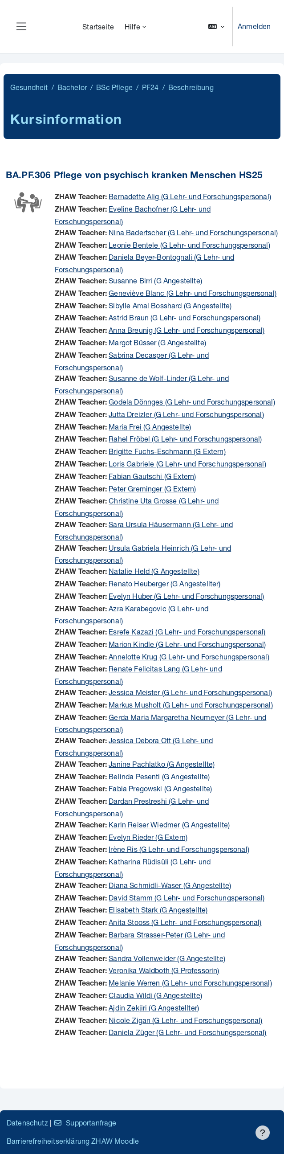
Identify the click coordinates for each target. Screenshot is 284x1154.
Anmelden (254, 26)
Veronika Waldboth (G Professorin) (164, 970)
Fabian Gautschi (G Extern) (152, 476)
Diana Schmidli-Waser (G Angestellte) (170, 885)
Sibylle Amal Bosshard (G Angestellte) (170, 305)
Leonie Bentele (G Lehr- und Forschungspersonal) (189, 245)
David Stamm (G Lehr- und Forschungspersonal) (186, 897)
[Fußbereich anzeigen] (263, 1132)
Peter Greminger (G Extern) (152, 488)
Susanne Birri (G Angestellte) (155, 280)
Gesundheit (29, 87)
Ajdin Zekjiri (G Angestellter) (154, 1007)
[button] (216, 26)
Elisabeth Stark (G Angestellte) (158, 909)
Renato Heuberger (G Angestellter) (164, 583)
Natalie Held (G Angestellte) (154, 571)
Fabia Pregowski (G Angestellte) (160, 788)
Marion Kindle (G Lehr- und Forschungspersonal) (187, 644)
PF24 (150, 87)
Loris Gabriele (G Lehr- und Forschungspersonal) (187, 463)
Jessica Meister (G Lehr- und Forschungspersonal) (190, 692)
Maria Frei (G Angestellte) (150, 426)
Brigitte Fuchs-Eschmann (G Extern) (167, 451)
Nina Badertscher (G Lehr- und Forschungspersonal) (193, 232)
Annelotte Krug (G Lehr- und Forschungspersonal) (189, 656)
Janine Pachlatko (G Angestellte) (162, 764)
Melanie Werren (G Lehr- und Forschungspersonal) (190, 982)
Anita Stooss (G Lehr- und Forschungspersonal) (185, 922)
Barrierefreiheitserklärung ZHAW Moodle (73, 1141)
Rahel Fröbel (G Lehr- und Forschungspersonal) (185, 438)
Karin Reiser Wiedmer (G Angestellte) (169, 824)
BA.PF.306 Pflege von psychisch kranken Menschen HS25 (134, 176)
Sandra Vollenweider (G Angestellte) (167, 958)
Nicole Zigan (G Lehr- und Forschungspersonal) (185, 1020)
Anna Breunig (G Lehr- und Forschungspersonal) (186, 330)
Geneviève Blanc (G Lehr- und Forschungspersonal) (192, 293)
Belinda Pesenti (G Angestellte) (159, 776)
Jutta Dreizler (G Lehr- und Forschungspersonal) (186, 414)
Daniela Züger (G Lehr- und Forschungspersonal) (187, 1032)
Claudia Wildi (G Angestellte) (155, 995)
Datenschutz (27, 1122)
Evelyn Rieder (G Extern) (148, 837)
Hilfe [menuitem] (132, 26)
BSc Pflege (114, 87)
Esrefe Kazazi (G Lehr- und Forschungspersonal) (187, 631)
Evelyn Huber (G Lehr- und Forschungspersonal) (186, 596)
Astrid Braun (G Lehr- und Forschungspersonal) (184, 317)
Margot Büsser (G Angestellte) (157, 342)
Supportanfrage (84, 1122)
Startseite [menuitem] (98, 26)
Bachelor (72, 87)
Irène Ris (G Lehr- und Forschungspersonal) (179, 849)
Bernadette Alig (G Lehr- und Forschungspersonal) (190, 196)
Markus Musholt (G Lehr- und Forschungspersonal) (191, 704)
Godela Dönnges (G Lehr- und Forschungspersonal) (192, 401)
